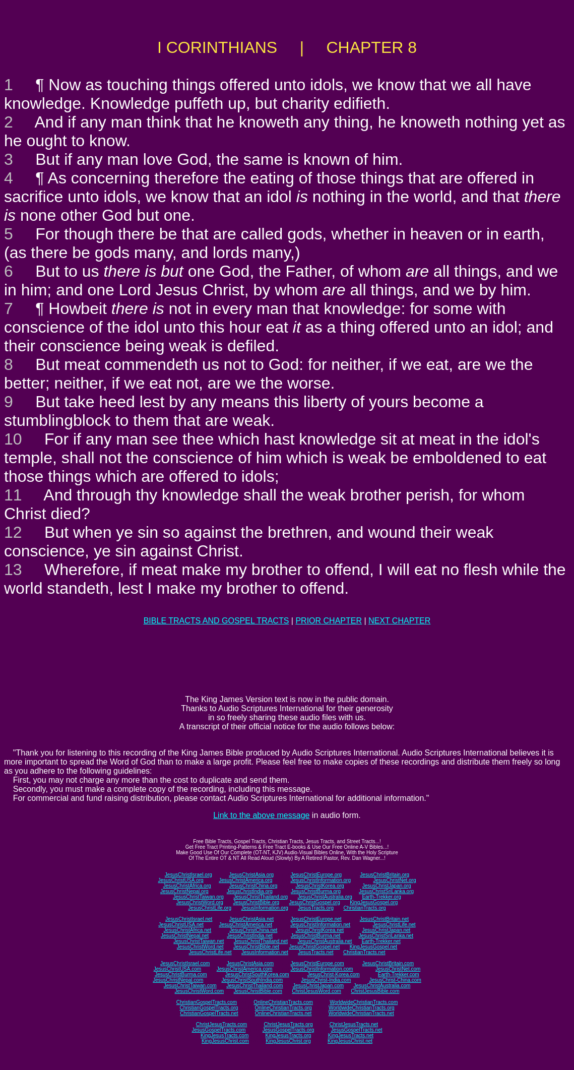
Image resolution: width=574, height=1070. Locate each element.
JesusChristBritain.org (384, 874)
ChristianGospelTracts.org (208, 1008)
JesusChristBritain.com (388, 963)
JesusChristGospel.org (314, 902)
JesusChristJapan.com (318, 985)
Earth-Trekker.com (398, 974)
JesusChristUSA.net (180, 924)
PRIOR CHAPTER (328, 620)
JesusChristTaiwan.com (190, 985)
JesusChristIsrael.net (188, 919)
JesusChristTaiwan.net (198, 941)
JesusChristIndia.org (250, 891)
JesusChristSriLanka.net (386, 935)
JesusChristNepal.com (178, 980)
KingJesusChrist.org (288, 1041)
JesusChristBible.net (256, 947)
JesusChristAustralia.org (325, 897)
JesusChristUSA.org (181, 880)
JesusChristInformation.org (320, 880)
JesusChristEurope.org (316, 874)
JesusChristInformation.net (320, 924)
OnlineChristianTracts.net (283, 1013)
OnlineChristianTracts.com (282, 1002)
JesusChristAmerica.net (245, 924)
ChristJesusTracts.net (354, 1024)
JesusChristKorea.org (319, 886)
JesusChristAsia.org (251, 874)
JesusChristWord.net (200, 947)
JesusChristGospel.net (314, 947)
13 (13, 569)
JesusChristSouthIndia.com (252, 980)
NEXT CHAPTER (399, 620)
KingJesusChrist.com (225, 1041)
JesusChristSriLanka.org (386, 891)
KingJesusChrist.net (350, 1041)
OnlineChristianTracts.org (283, 1008)
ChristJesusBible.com (375, 991)
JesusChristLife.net (394, 924)
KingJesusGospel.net (374, 947)
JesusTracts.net (315, 952)
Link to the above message (261, 815)
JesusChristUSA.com (177, 969)
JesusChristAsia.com (250, 963)
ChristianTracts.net (364, 952)
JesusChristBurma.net (315, 935)
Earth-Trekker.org (381, 897)
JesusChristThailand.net (261, 941)
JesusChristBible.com (258, 991)
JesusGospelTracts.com (219, 1030)
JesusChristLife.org (209, 908)
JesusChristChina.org (253, 886)
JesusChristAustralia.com (382, 985)
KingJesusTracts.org (288, 1035)
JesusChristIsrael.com (185, 963)
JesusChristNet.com (397, 969)
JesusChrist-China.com (395, 980)
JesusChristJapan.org (386, 886)
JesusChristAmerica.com (245, 969)
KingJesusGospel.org (374, 902)
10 (13, 439)
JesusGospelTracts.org (288, 1030)
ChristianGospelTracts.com (206, 1002)
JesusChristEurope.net (315, 919)
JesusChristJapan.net (386, 930)
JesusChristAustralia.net (325, 941)
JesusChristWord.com (199, 991)
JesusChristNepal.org (184, 891)
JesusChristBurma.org (316, 891)
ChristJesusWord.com (316, 991)
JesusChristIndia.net (250, 935)
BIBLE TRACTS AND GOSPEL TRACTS (216, 620)
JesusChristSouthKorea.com (257, 974)
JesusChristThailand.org (260, 897)
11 (13, 495)
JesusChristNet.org (394, 880)
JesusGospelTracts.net (356, 1030)
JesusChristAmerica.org (245, 880)
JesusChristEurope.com (317, 963)
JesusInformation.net (264, 952)
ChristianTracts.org (365, 908)
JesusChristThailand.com (254, 985)
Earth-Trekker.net (381, 941)
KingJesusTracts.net (350, 1035)
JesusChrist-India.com (326, 980)
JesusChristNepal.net (185, 935)
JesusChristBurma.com (181, 974)
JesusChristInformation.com (321, 969)
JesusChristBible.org (256, 902)
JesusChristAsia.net (251, 919)
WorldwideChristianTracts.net (361, 1013)
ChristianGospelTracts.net (209, 1013)
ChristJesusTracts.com (221, 1024)
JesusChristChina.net (253, 930)
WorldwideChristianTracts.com (364, 1002)
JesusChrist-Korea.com (333, 974)
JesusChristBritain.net (384, 919)
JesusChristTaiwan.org (198, 897)
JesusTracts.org (316, 908)
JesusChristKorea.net (319, 930)
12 (13, 532)
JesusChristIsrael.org (188, 874)
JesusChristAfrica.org (187, 886)
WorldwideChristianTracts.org (362, 1008)
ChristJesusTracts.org (288, 1024)
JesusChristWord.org (199, 902)
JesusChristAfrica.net (187, 930)
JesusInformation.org (264, 908)
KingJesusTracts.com (224, 1035)
